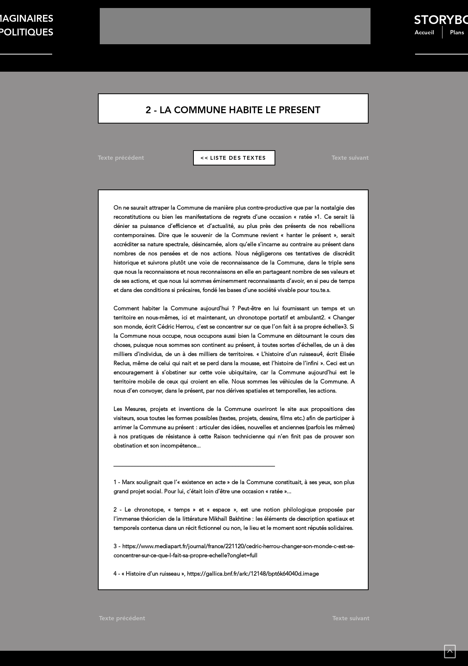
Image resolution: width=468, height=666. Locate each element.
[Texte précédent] (126, 157)
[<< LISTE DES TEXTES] (234, 157)
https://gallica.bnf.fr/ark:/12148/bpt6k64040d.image (253, 573)
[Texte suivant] (342, 157)
